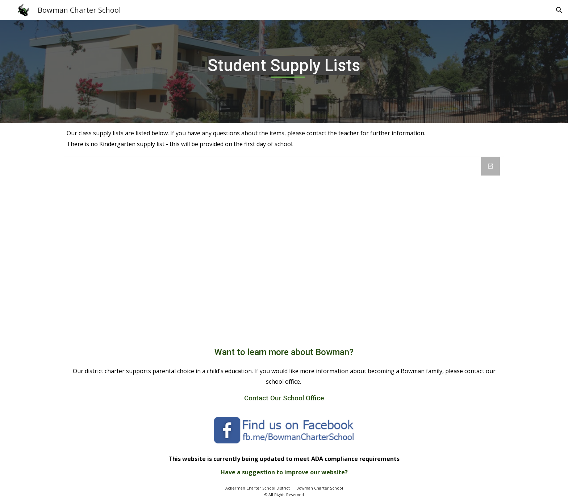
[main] (284, 71)
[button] (559, 10)
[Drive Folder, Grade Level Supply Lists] (284, 245)
